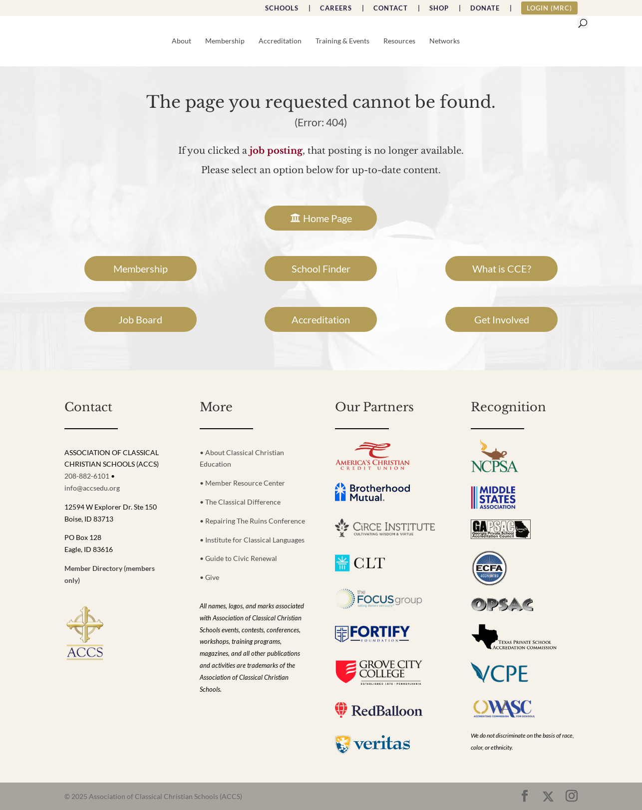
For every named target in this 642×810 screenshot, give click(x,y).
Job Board (140, 319)
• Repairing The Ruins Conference (252, 521)
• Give (209, 577)
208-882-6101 (86, 476)
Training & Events (342, 41)
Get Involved (501, 319)
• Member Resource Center (242, 483)
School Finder (321, 268)
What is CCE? (501, 268)
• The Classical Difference (240, 502)
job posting (276, 150)
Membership (225, 41)
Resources (399, 41)
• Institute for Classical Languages (252, 540)
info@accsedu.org (92, 488)
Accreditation (280, 41)
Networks (444, 41)
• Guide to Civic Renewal (238, 558)
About (181, 41)
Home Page (327, 218)
